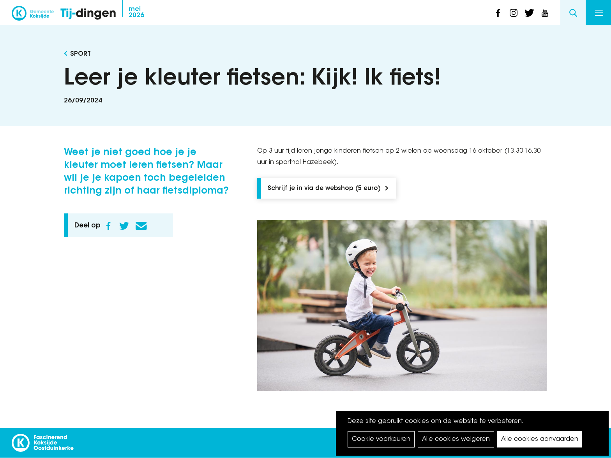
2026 (136, 12)
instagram (513, 13)
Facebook (108, 226)
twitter (529, 13)
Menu (599, 13)
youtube (545, 13)
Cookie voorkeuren (381, 439)
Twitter (124, 226)
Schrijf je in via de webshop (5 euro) (324, 189)
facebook (498, 13)
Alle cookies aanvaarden (539, 439)
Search (573, 12)
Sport (80, 54)
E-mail (141, 226)
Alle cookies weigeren (456, 439)
